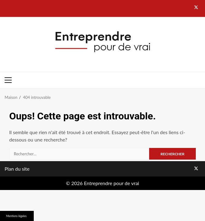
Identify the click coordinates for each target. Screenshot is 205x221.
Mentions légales (16, 216)
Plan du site (17, 169)
